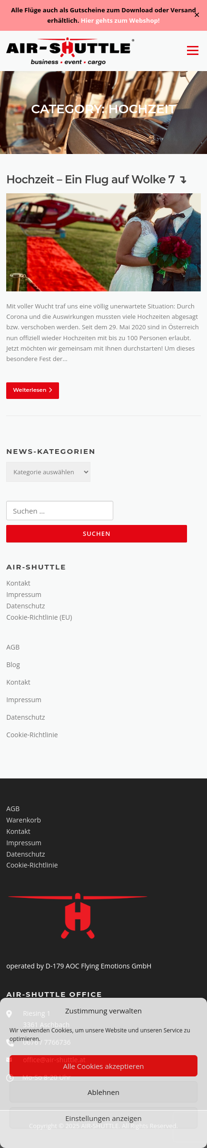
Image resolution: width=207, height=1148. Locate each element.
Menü (192, 50)
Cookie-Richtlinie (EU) (39, 617)
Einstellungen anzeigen (103, 1118)
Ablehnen (103, 1092)
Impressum (23, 594)
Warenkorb (23, 819)
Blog (13, 664)
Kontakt (18, 583)
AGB (13, 646)
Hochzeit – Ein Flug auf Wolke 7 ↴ (96, 179)
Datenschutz (25, 605)
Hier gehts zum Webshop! (120, 20)
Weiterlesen (32, 390)
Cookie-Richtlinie (32, 734)
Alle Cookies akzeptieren (103, 1066)
